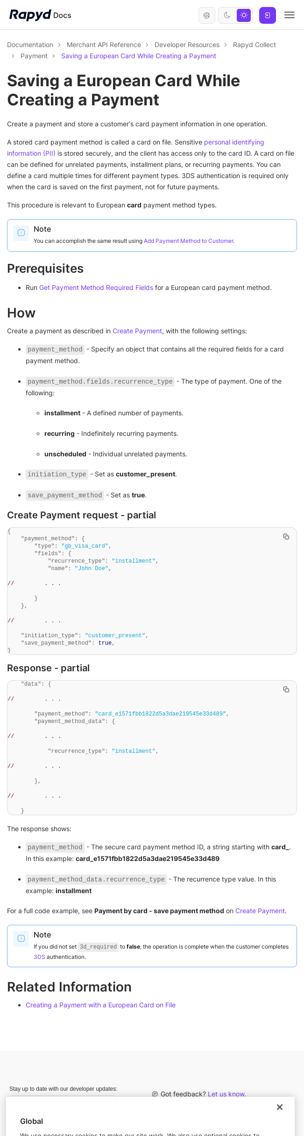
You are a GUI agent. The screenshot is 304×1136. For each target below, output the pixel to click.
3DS (39, 956)
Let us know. (227, 1094)
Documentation (30, 44)
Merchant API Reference (104, 44)
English (207, 15)
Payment (34, 56)
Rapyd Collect (254, 44)
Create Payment (137, 331)
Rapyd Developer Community (247, 1105)
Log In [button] (267, 15)
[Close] (279, 1125)
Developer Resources (187, 44)
